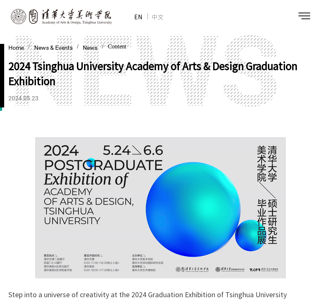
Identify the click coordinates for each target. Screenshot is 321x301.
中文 (157, 17)
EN (138, 17)
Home (16, 47)
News (90, 47)
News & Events (54, 47)
